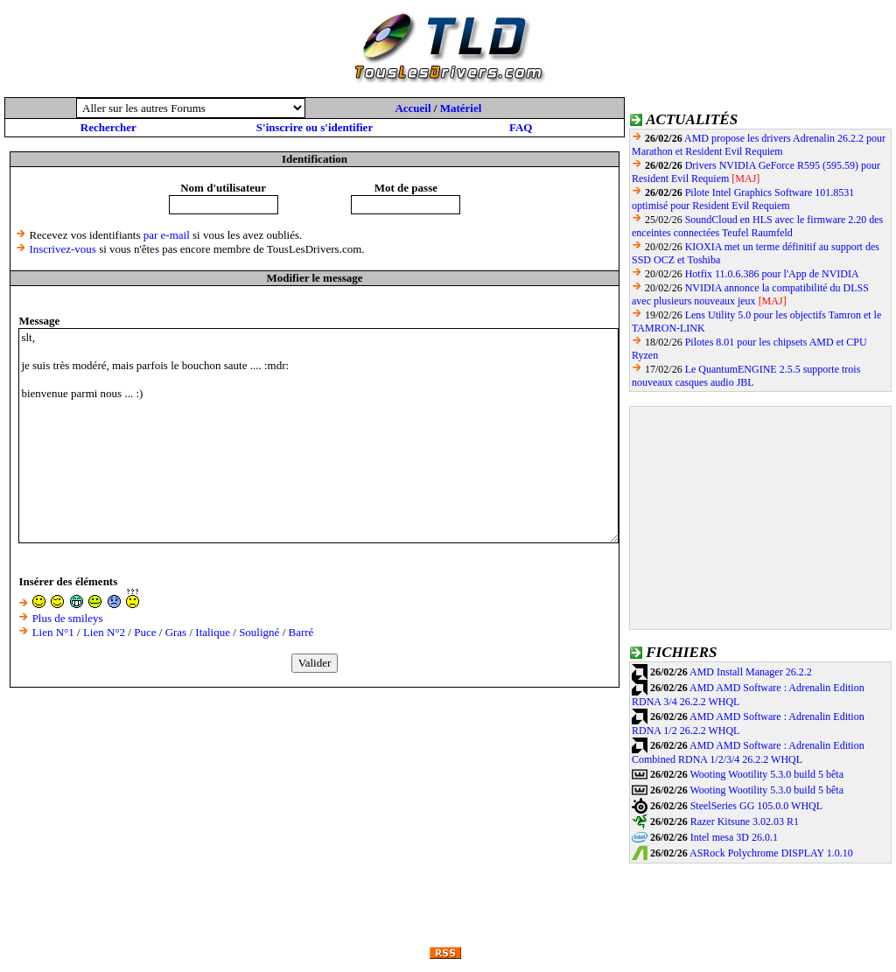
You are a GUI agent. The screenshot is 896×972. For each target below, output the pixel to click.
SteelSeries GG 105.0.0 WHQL (756, 806)
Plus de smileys (67, 618)
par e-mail (167, 234)
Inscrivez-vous (62, 248)
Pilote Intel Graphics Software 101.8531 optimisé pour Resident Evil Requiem (743, 199)
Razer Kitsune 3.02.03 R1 (744, 821)
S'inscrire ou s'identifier (314, 127)
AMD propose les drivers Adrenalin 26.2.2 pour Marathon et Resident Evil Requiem (759, 144)
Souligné (259, 632)
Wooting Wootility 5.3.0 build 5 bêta (767, 774)
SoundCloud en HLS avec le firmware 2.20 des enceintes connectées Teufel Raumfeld (757, 226)
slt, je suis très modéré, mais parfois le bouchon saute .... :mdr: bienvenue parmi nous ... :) (318, 435)
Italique (212, 632)
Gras (176, 632)
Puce (145, 632)
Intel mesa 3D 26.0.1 (734, 837)
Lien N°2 (104, 632)
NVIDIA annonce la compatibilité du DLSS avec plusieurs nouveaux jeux (750, 294)
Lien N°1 (53, 632)
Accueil (412, 108)
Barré (301, 632)
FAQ (520, 127)
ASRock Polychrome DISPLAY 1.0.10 (771, 853)
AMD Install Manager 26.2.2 (751, 672)
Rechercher (108, 127)
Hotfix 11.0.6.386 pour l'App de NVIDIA (772, 274)
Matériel (461, 108)
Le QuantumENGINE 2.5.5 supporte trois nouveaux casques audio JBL (746, 375)
